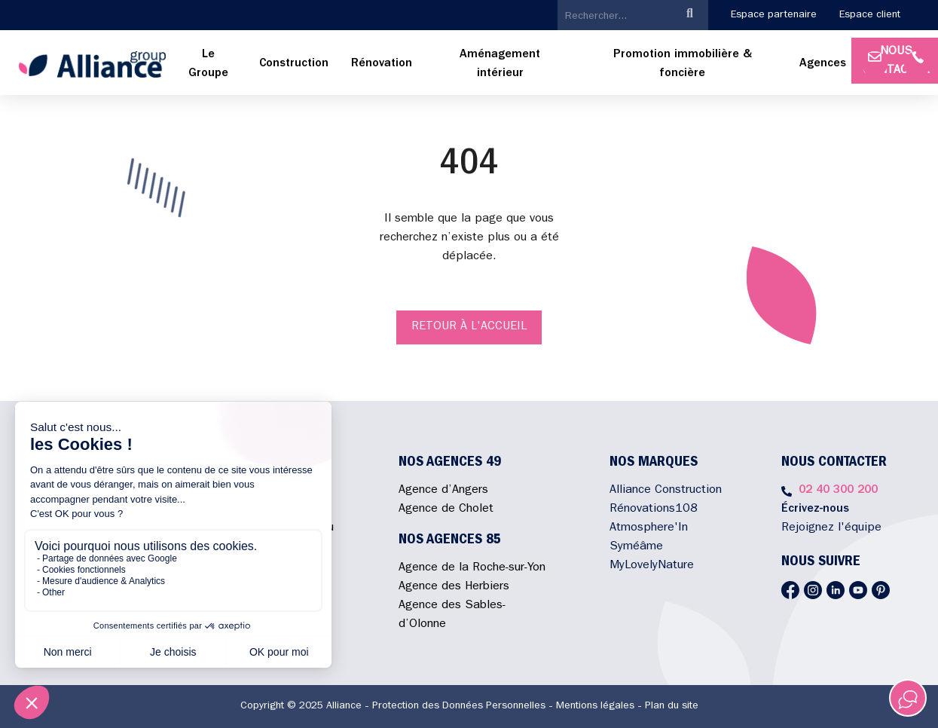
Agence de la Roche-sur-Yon (472, 568)
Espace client (869, 15)
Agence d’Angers (443, 491)
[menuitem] (208, 64)
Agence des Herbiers (454, 587)
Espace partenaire (774, 15)
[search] (614, 16)
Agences (822, 64)
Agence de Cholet (446, 509)
